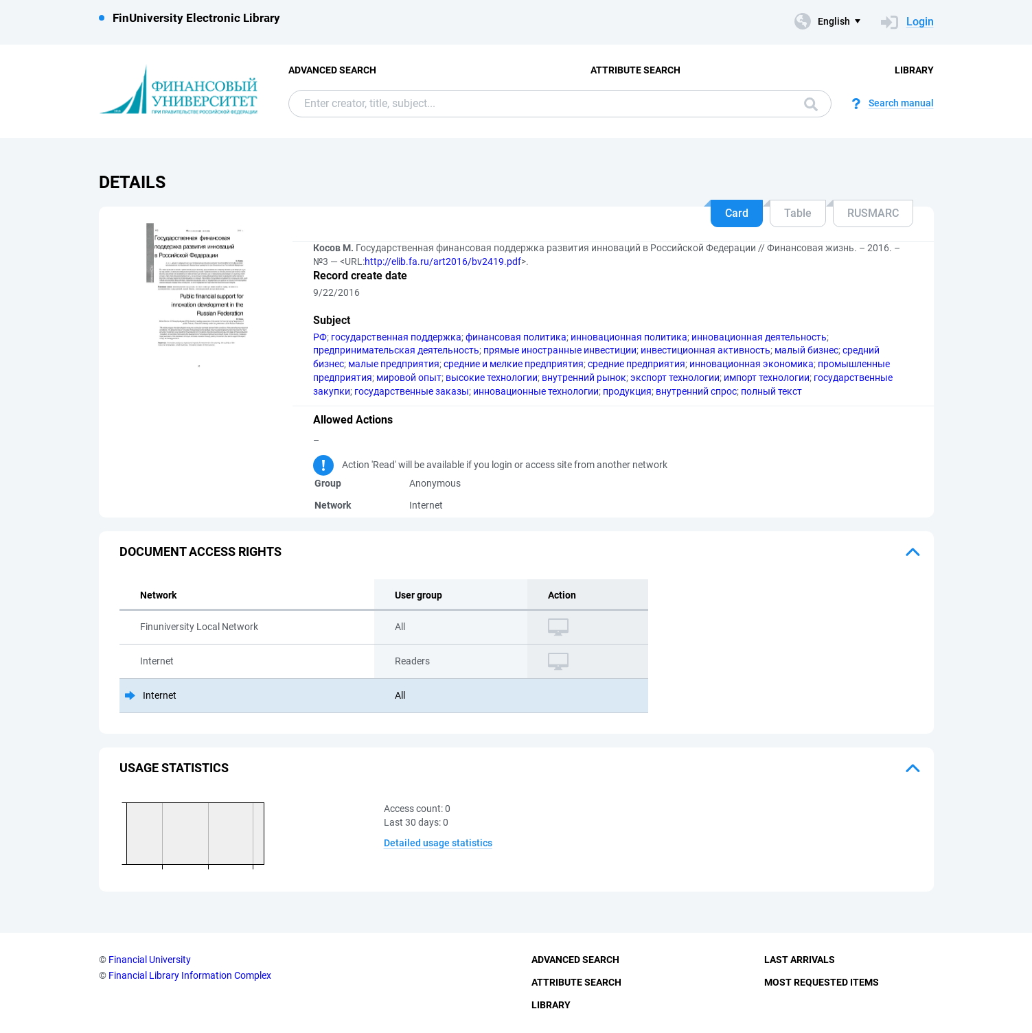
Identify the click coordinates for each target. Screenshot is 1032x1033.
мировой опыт (409, 377)
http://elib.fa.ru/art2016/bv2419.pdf (443, 261)
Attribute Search (635, 70)
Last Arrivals (799, 959)
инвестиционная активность (705, 350)
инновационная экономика (751, 363)
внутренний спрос (696, 391)
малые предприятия (393, 363)
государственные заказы (411, 391)
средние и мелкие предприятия (514, 363)
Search (811, 104)
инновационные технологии (536, 391)
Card (736, 213)
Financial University (149, 959)
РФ (320, 337)
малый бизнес (806, 350)
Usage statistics (174, 768)
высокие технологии (492, 377)
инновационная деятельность (759, 337)
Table (798, 213)
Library (914, 70)
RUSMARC (873, 213)
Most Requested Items (821, 982)
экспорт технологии (675, 377)
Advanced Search (332, 70)
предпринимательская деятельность (396, 350)
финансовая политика (516, 337)
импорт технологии (767, 377)
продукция (627, 391)
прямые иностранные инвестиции (560, 350)
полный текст (771, 391)
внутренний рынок (584, 377)
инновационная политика (629, 337)
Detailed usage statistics (438, 842)
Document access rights (200, 551)
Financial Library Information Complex (189, 975)
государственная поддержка (396, 337)
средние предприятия (636, 363)
